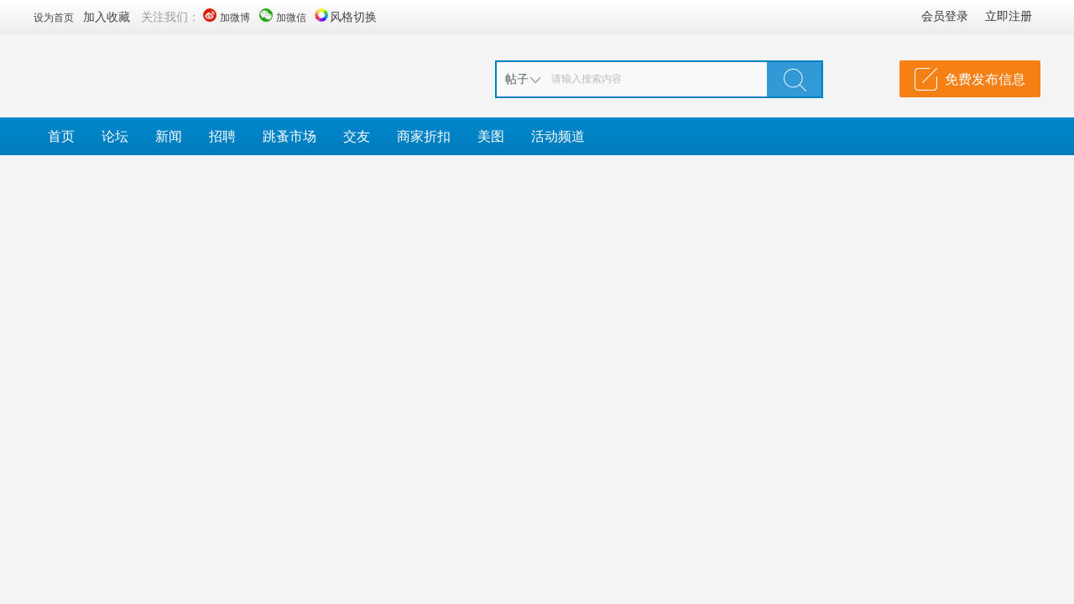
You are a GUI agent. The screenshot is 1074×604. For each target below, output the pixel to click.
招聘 (222, 136)
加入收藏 (106, 16)
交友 (356, 136)
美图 (490, 136)
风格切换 (353, 16)
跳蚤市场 (289, 136)
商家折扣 (424, 136)
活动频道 (558, 136)
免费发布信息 (985, 79)
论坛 (115, 136)
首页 (61, 136)
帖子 (517, 78)
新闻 (168, 136)
